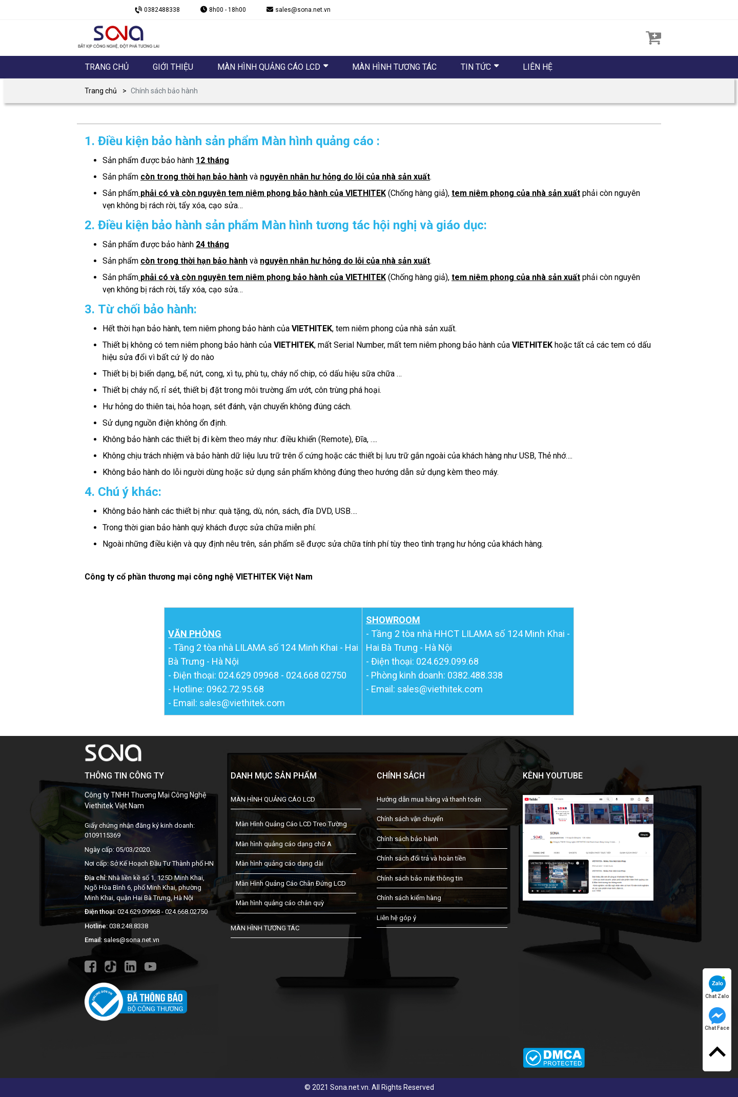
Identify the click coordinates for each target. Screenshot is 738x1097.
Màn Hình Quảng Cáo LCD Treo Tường (291, 824)
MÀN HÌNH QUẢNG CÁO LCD (273, 799)
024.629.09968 (138, 911)
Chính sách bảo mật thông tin (420, 878)
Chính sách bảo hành (407, 839)
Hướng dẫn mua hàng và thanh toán (429, 799)
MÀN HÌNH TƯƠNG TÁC (265, 928)
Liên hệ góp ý (396, 918)
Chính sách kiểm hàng (409, 898)
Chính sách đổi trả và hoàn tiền (421, 858)
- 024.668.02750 (184, 911)
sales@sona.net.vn (131, 940)
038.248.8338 (128, 926)
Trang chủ (101, 91)
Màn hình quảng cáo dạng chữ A (284, 844)
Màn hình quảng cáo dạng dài (279, 863)
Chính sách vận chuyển (410, 819)
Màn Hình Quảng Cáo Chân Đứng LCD (291, 883)
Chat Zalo (717, 987)
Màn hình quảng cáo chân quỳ (280, 903)
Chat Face (717, 1019)
